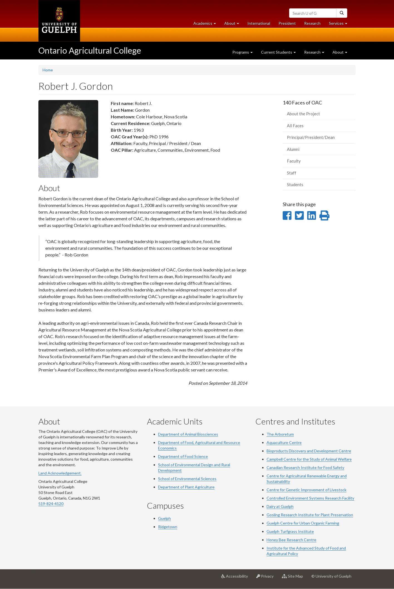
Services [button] (340, 24)
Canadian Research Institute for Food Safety (305, 467)
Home (48, 70)
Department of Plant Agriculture (186, 487)
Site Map (294, 578)
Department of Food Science (183, 456)
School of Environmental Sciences (187, 478)
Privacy (267, 578)
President (287, 23)
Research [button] (314, 52)
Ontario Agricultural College (89, 50)
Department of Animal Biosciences (188, 434)
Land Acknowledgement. (60, 473)
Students (295, 184)
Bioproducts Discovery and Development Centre (309, 450)
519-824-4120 (50, 503)
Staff (291, 172)
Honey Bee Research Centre (291, 539)
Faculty (294, 160)
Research (314, 24)
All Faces (295, 125)
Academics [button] (206, 24)
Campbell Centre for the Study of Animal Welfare (309, 459)
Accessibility (236, 578)
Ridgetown (167, 526)
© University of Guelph (331, 576)
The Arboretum (280, 434)
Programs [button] (242, 52)
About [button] (233, 24)
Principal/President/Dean (311, 137)
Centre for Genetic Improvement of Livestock (306, 489)
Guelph (164, 518)
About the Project (303, 113)
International (258, 23)
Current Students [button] (278, 52)
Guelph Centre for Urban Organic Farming (303, 523)
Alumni (293, 149)
